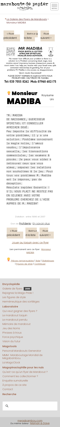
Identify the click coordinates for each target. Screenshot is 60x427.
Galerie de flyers (16, 288)
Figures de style (24, 263)
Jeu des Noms (11, 328)
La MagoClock (11, 362)
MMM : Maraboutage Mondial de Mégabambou (22, 356)
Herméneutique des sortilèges (21, 301)
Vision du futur (11, 341)
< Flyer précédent (10, 36)
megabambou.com (30, 421)
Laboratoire (10, 306)
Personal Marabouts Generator (21, 351)
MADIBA (24, 101)
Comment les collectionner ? (20, 376)
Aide (38, 260)
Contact (7, 389)
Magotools (9, 346)
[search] (30, 406)
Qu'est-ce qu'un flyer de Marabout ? (25, 372)
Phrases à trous (12, 333)
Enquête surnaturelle (15, 380)
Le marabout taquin (14, 315)
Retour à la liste (31, 36)
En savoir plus (41, 223)
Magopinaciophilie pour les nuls (23, 367)
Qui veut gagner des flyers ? (19, 311)
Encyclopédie (11, 284)
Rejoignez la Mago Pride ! (17, 293)
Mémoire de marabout (16, 324)
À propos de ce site (14, 385)
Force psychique (12, 337)
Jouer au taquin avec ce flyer (30, 242)
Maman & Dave (40, 423)
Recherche (9, 394)
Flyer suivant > (46, 36)
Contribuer (40, 263)
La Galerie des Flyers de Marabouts (27, 19)
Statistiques (48, 260)
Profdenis (25, 223)
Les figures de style (14, 297)
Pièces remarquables (20, 260)
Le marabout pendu (14, 320)
